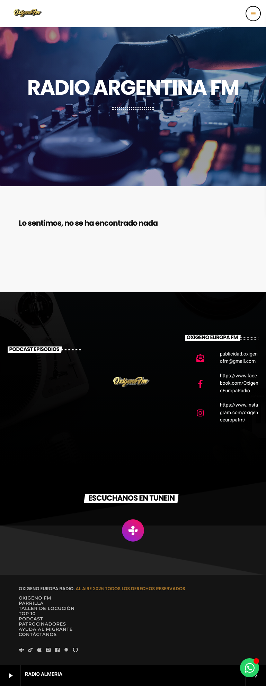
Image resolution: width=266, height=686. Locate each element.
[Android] (66, 650)
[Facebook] (57, 650)
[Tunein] (21, 650)
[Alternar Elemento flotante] (249, 667)
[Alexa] (75, 650)
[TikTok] (30, 650)
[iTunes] (39, 650)
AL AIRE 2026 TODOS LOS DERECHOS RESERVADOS (130, 588)
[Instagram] (48, 650)
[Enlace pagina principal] (27, 13)
